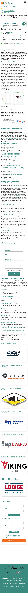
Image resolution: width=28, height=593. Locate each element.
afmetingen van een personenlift (14, 174)
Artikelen (15, 583)
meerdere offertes (19, 35)
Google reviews (17, 580)
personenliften (17, 138)
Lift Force (18, 330)
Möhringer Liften (17, 327)
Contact (6, 586)
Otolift (2, 329)
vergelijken (9, 32)
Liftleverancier (22, 583)
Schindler (7, 329)
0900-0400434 (10, 10)
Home (4, 583)
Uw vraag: (7, 264)
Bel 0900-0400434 (14, 536)
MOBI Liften (7, 332)
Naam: (6, 246)
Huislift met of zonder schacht (9, 156)
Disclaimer (12, 586)
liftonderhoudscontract (19, 195)
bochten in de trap (10, 147)
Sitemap (23, 586)
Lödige (12, 332)
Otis (23, 327)
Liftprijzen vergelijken (14, 540)
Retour (14, 589)
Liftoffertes (20, 37)
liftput (10, 163)
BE (2, 8)
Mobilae (13, 330)
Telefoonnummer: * (9, 254)
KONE (11, 327)
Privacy (17, 586)
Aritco (8, 330)
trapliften (10, 138)
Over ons (9, 583)
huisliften (5, 138)
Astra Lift (6, 327)
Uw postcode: (8, 250)
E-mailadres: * (8, 259)
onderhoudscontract (17, 185)
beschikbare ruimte (8, 160)
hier (5, 334)
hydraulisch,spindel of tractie (15, 165)
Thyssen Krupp (13, 329)
